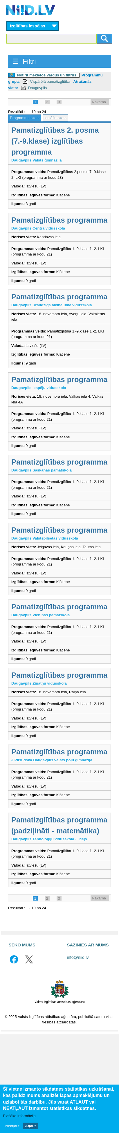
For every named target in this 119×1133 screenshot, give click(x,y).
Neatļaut (12, 1127)
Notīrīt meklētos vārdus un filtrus (46, 75)
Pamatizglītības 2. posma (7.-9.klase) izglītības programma (55, 141)
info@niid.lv (78, 957)
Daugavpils (37, 88)
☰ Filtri (24, 61)
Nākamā (99, 102)
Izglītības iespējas (27, 26)
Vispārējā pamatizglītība (50, 81)
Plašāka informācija (19, 1117)
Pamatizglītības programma (59, 220)
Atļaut (30, 1127)
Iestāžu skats (55, 118)
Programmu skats (24, 118)
